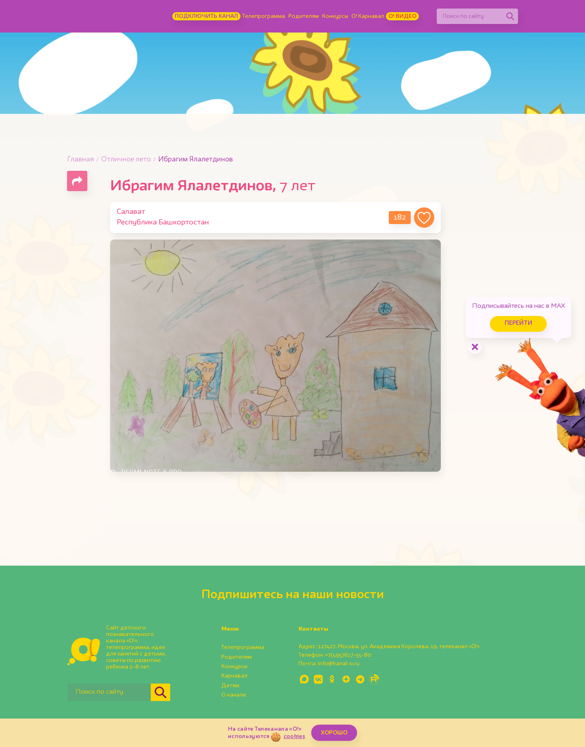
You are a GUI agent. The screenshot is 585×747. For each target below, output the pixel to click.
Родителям (303, 16)
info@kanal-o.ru (339, 663)
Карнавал (234, 675)
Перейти (516, 322)
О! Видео (402, 16)
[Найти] (510, 16)
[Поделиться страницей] (77, 181)
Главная (80, 160)
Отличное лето (126, 160)
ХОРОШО (334, 732)
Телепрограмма (263, 16)
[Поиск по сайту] (470, 16)
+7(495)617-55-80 (348, 655)
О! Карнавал (367, 16)
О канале (233, 695)
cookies (294, 736)
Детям (230, 685)
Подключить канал (206, 16)
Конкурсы (335, 16)
